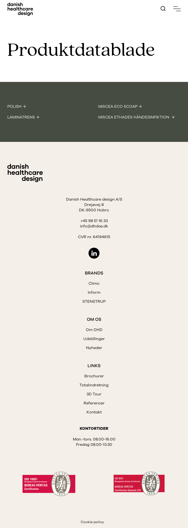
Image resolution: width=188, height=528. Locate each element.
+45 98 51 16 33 (94, 221)
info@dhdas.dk (94, 226)
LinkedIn (94, 253)
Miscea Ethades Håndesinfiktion (134, 117)
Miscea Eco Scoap (117, 106)
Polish (14, 106)
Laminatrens (21, 117)
